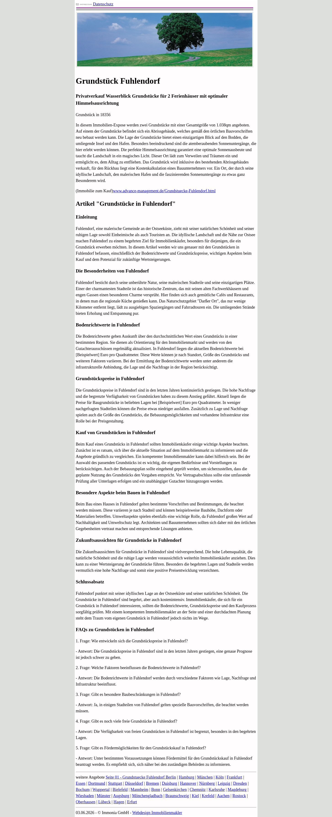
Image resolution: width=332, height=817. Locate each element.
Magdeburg (237, 789)
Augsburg (121, 795)
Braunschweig (177, 795)
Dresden (240, 783)
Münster (103, 795)
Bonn (155, 789)
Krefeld (208, 795)
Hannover (188, 783)
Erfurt (132, 802)
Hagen (119, 802)
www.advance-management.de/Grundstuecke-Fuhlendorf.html (164, 191)
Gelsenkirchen (175, 789)
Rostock (239, 795)
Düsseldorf (134, 783)
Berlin (171, 777)
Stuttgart (115, 783)
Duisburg (169, 783)
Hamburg (186, 777)
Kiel (195, 795)
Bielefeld (120, 789)
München (205, 777)
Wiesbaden (85, 795)
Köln (219, 777)
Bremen (152, 783)
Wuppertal (101, 789)
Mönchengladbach (147, 795)
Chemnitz (198, 789)
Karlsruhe (217, 789)
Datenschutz (103, 4)
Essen (80, 783)
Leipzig (224, 783)
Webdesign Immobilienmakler (157, 812)
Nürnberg (207, 783)
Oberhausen (86, 802)
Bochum (83, 789)
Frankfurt (234, 777)
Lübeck (104, 802)
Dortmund (96, 783)
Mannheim (139, 789)
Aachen (223, 795)
